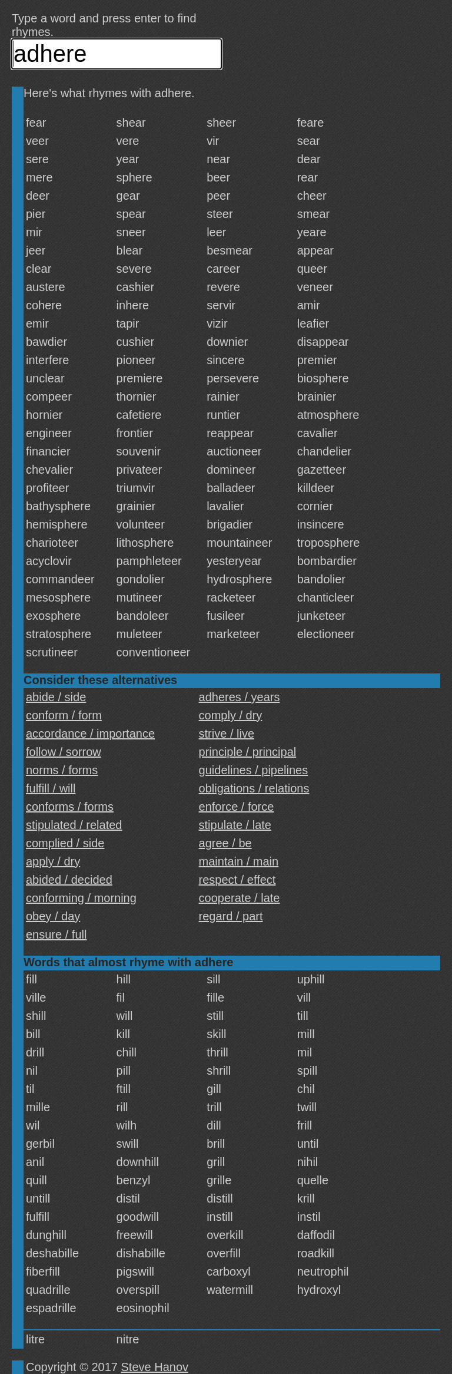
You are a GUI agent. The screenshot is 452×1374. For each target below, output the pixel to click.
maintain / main (239, 861)
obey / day (53, 916)
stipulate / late (235, 824)
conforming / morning (81, 897)
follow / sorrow (63, 751)
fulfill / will (50, 788)
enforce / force (236, 806)
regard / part (231, 916)
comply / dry (230, 715)
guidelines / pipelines (253, 770)
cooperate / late (239, 897)
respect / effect (237, 879)
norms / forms (62, 770)
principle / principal (248, 751)
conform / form (64, 715)
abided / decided (69, 879)
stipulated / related (74, 824)
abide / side (56, 697)
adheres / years (239, 697)
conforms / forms (70, 806)
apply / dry (53, 861)
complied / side (65, 843)
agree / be (225, 843)
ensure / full (56, 934)
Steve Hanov (155, 1366)
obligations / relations (254, 788)
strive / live (226, 733)
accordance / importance (90, 733)
